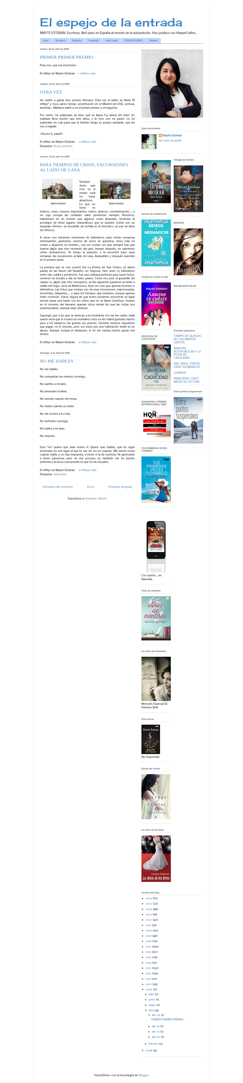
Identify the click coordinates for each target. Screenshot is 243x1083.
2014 (149, 962)
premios (67, 146)
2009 (149, 989)
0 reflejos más (87, 342)
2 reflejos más (87, 141)
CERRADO (180, 372)
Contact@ (93, 40)
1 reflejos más (87, 73)
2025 (149, 903)
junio (152, 999)
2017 (149, 946)
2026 (149, 898)
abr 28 (156, 1015)
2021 (149, 925)
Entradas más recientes (58, 486)
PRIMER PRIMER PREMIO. (67, 57)
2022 (149, 919)
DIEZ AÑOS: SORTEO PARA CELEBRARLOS (187, 365)
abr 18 (156, 1026)
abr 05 (156, 1037)
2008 (149, 1050)
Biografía (76, 40)
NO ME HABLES (56, 361)
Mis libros (60, 40)
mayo (153, 1005)
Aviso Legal (111, 40)
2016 (149, 952)
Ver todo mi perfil (170, 140)
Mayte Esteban (172, 135)
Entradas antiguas (120, 486)
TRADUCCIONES (133, 40)
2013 (149, 968)
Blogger (143, 1075)
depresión (60, 474)
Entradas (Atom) (96, 498)
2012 (149, 973)
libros (57, 146)
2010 (149, 984)
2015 (149, 957)
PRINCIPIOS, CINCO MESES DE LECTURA (187, 380)
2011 (148, 979)
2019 (149, 935)
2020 (149, 930)
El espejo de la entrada (111, 22)
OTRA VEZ (51, 92)
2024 (149, 909)
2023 (149, 914)
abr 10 (156, 1031)
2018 (149, 941)
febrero (154, 1043)
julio (152, 994)
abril (152, 1010)
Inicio (46, 40)
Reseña (153, 40)
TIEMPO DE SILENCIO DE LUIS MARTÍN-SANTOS (187, 339)
